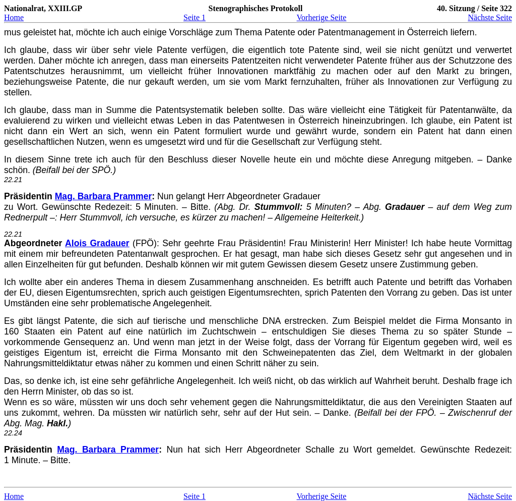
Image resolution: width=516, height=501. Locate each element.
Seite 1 (194, 17)
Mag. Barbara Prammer (103, 196)
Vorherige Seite (322, 17)
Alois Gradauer (97, 243)
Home (14, 17)
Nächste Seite (490, 17)
